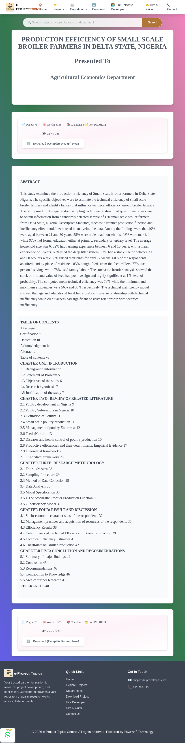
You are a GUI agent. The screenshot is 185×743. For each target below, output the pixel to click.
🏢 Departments (78, 7)
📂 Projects (58, 7)
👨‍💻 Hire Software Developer (122, 7)
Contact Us (73, 713)
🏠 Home (43, 7)
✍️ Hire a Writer (151, 7)
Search (153, 22)
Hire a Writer (74, 708)
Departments (74, 690)
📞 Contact (172, 7)
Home (70, 679)
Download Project (77, 696)
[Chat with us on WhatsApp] (7, 735)
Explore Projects (76, 685)
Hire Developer (75, 702)
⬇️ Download (98, 7)
